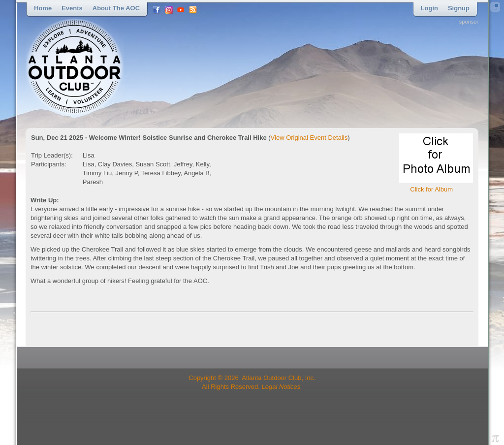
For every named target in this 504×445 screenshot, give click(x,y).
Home (43, 8)
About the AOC (116, 8)
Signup (459, 8)
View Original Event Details (309, 137)
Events (72, 8)
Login (429, 8)
